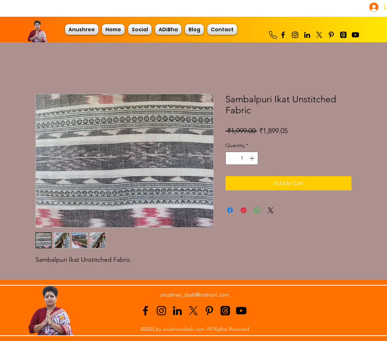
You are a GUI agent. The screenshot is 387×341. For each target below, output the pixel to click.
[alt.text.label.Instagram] (295, 35)
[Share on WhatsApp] (257, 210)
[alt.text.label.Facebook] (283, 35)
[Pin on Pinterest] (243, 210)
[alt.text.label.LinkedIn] (307, 35)
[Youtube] (355, 35)
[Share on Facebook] (230, 210)
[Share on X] (270, 210)
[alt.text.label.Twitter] (319, 35)
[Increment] (252, 158)
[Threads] (343, 35)
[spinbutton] (241, 158)
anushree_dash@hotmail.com (194, 294)
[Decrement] (231, 158)
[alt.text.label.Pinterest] (331, 35)
